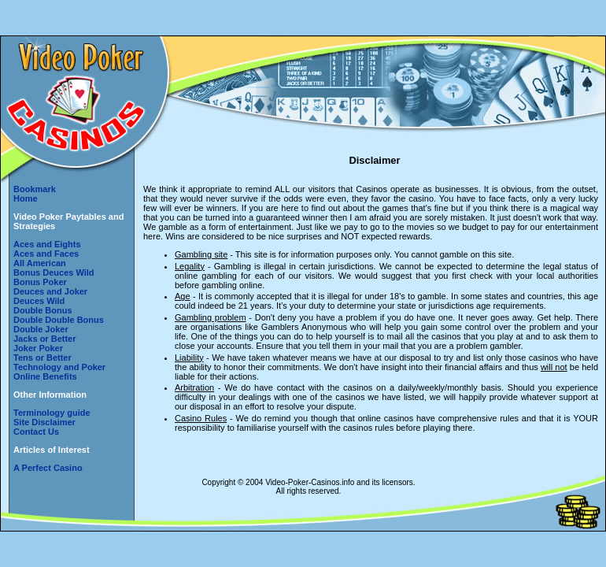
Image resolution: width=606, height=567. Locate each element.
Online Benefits (45, 376)
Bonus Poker (40, 282)
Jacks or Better (44, 338)
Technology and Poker (59, 367)
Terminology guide (52, 412)
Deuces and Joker (50, 291)
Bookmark (34, 189)
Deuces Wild (39, 301)
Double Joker (40, 329)
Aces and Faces (46, 253)
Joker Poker (38, 348)
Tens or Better (42, 357)
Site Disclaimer (44, 422)
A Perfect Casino (48, 467)
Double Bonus (42, 310)
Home (25, 198)
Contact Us (36, 431)
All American (39, 263)
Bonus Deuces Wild (53, 272)
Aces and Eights (47, 244)
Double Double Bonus (58, 319)
